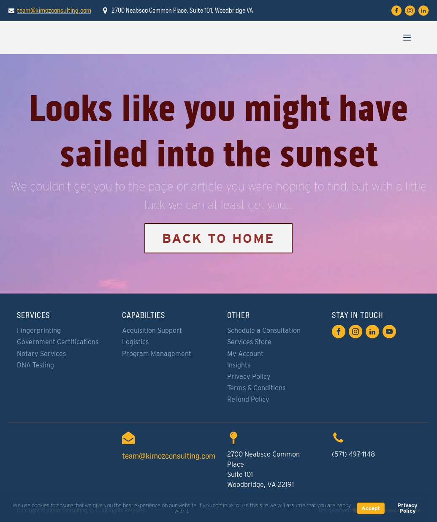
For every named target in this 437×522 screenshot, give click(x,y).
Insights (238, 365)
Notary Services (41, 354)
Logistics (135, 342)
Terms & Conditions (256, 388)
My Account (245, 354)
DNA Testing (35, 365)
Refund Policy (248, 399)
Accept (370, 508)
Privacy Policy (249, 376)
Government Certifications (57, 342)
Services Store (249, 342)
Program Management (156, 354)
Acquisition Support (152, 330)
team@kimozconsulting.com (54, 10)
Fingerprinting (39, 330)
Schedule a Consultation (264, 330)
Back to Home (218, 238)
